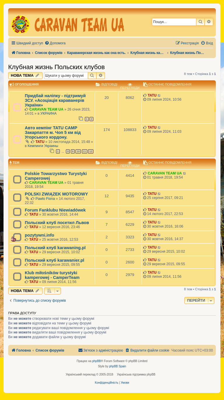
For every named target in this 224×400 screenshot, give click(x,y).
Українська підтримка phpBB (136, 374)
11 (84, 151)
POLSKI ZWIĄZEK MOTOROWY (56, 194)
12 (90, 151)
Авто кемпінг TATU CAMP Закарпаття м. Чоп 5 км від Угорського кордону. (53, 132)
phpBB (96, 361)
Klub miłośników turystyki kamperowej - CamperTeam (52, 275)
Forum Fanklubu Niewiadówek (55, 210)
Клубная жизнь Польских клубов (56, 67)
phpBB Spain (117, 366)
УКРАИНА (49, 113)
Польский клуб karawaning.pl (55, 247)
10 (78, 151)
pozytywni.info (39, 235)
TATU (152, 95)
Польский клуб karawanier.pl (54, 260)
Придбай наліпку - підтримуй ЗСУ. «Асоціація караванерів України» (55, 100)
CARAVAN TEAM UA (46, 109)
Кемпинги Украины (43, 146)
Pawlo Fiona (45, 199)
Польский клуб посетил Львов (57, 222)
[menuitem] (55, 43)
